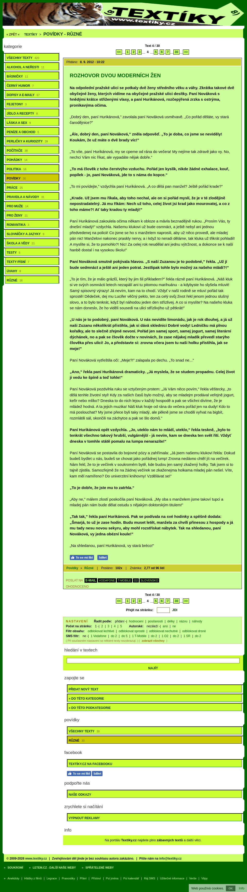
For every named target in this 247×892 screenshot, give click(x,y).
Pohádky (17, 160)
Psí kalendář (131, 878)
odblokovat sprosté (132, 631)
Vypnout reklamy (84, 818)
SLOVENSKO (149, 580)
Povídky (16, 178)
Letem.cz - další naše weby (54, 867)
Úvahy (14, 271)
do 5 (124, 636)
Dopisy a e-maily (23, 95)
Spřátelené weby (100, 867)
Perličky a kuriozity (27, 141)
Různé (15, 280)
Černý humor (20, 86)
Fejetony (17, 104)
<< (119, 52)
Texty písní (18, 262)
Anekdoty (13, 878)
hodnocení (136, 621)
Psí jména (112, 878)
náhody (197, 621)
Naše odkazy (80, 794)
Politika (16, 169)
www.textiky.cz (36, 858)
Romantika (18, 225)
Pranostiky (68, 878)
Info (241, 888)
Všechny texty (23, 58)
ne (174, 626)
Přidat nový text (83, 689)
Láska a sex (19, 123)
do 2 (114, 636)
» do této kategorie (86, 698)
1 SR (186, 636)
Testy (13, 252)
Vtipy (204, 878)
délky (171, 621)
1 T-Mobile (139, 636)
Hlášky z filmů (33, 878)
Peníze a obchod (23, 132)
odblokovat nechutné (163, 631)
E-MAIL (91, 580)
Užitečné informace (172, 878)
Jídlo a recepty (22, 113)
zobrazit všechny (153, 640)
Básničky (17, 76)
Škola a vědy (21, 243)
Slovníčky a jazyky (25, 234)
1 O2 (165, 636)
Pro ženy (17, 215)
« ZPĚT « (13, 34)
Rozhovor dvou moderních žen (115, 75)
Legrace (52, 878)
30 (176, 52)
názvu (183, 621)
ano (165, 626)
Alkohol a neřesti (25, 67)
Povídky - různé (62, 34)
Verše (193, 878)
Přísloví (96, 878)
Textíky (30, 34)
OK (230, 888)
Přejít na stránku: (139, 610)
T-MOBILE (124, 580)
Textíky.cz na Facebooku (90, 764)
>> (186, 52)
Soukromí (15, 867)
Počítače (17, 150)
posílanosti (155, 621)
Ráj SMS (149, 878)
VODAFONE (107, 580)
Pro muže (17, 206)
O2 (136, 580)
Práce (15, 188)
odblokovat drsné (194, 631)
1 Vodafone (98, 636)
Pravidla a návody (25, 197)
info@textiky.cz (170, 858)
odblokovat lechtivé (101, 631)
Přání (83, 878)
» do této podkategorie (90, 708)
